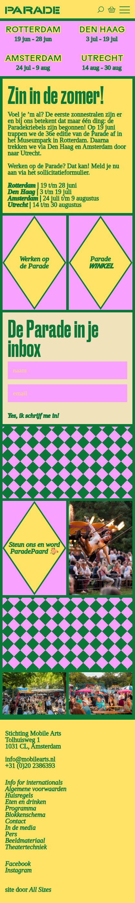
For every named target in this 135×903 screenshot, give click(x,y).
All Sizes (40, 889)
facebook (18, 863)
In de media (20, 827)
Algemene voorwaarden (36, 788)
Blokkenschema (25, 814)
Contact (15, 821)
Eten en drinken (25, 801)
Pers (11, 833)
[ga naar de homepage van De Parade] (32, 10)
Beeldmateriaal (25, 840)
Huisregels (19, 795)
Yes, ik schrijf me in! (33, 415)
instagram (18, 870)
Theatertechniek (26, 846)
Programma (20, 808)
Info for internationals (34, 782)
